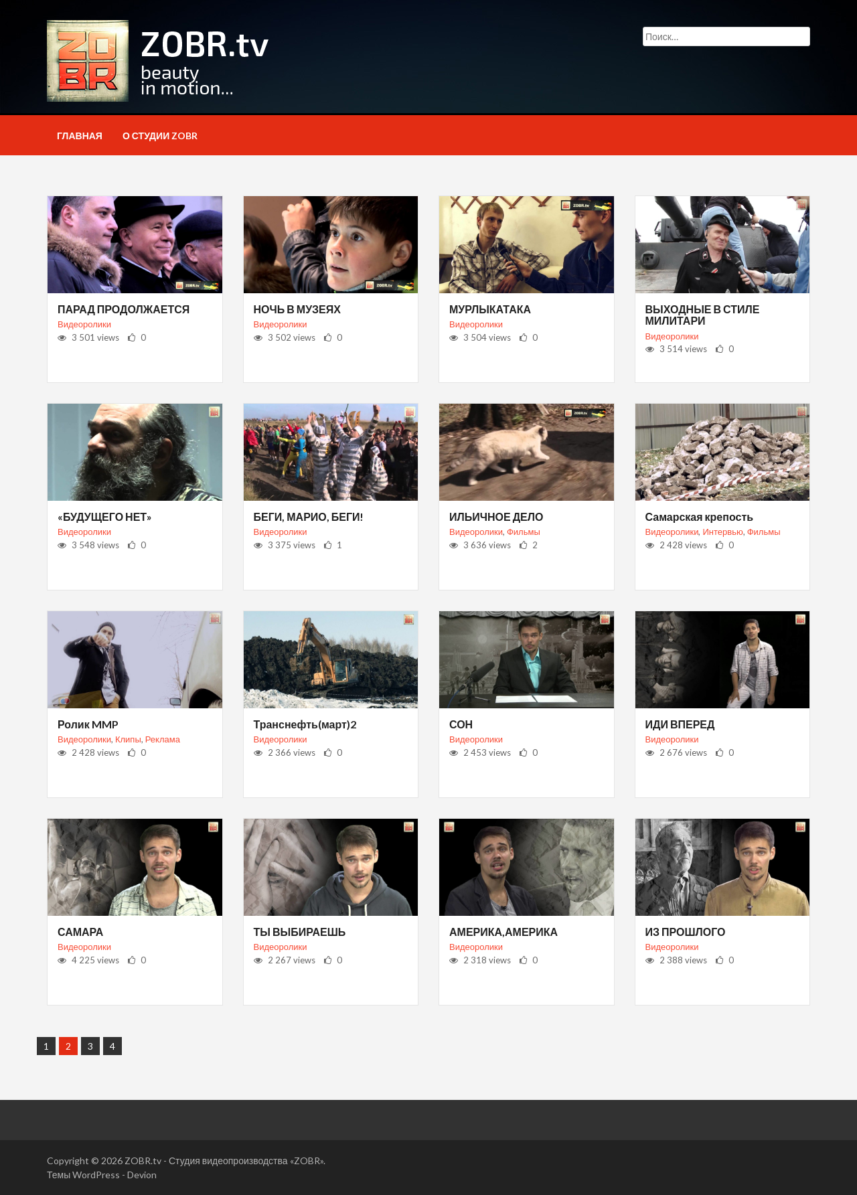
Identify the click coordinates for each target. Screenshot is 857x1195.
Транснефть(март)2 (305, 724)
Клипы (128, 739)
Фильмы (523, 531)
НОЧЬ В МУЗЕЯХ (297, 309)
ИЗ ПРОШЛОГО (685, 931)
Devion (142, 1174)
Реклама (162, 739)
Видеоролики (84, 324)
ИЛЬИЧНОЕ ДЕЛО (496, 516)
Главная (79, 135)
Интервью (722, 531)
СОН (461, 724)
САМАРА (80, 931)
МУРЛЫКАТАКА (490, 309)
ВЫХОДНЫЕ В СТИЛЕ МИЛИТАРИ (702, 315)
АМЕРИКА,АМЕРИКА (503, 931)
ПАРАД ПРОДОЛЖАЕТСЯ (123, 309)
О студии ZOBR (160, 135)
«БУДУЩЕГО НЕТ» (105, 516)
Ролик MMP (88, 724)
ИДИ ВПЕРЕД (680, 724)
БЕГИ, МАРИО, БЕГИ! (309, 516)
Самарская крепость (699, 516)
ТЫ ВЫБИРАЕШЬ (300, 931)
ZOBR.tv (143, 1160)
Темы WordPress (83, 1174)
